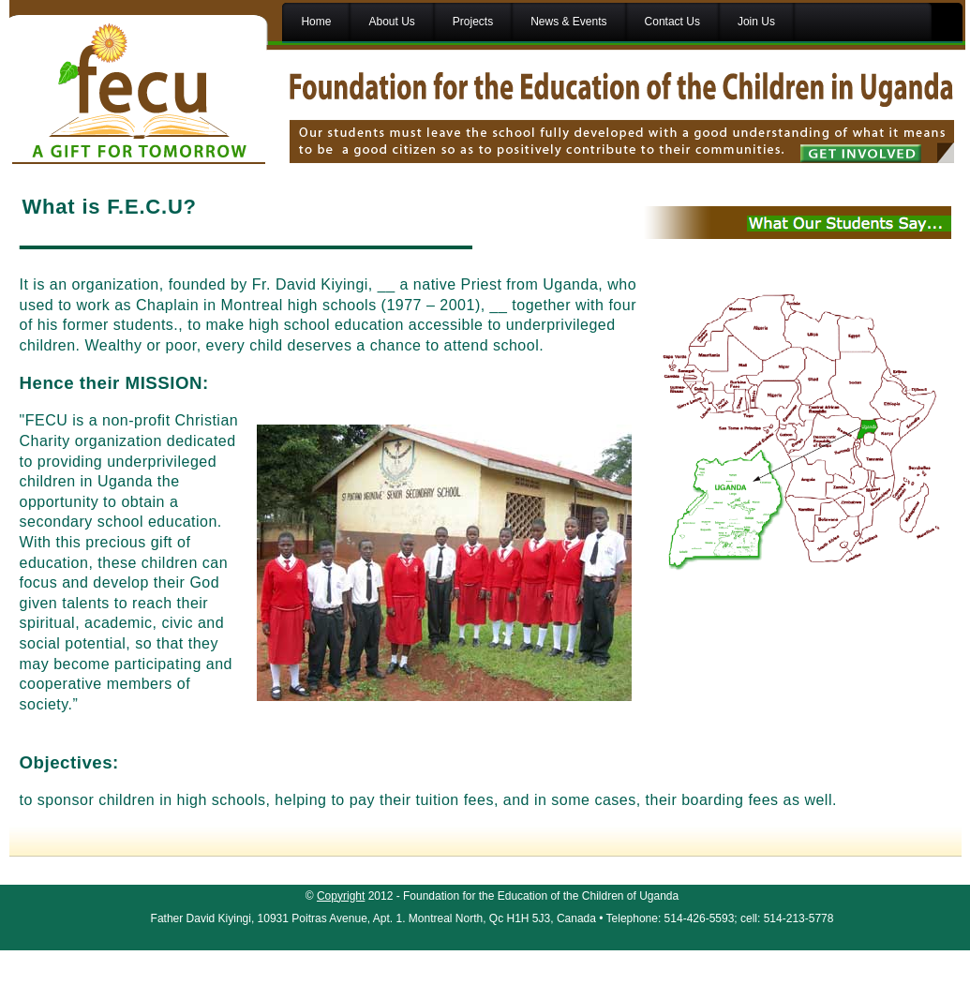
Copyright (341, 896)
